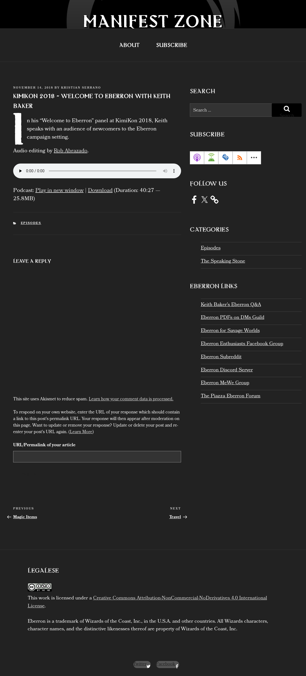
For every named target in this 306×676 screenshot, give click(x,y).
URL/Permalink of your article (44, 445)
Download (100, 191)
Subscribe (171, 45)
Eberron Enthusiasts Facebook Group (242, 344)
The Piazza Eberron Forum (231, 396)
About (129, 45)
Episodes (31, 223)
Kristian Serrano (81, 88)
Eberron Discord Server (227, 370)
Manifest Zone (153, 20)
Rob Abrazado (70, 151)
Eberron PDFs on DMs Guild (232, 318)
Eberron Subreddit (221, 357)
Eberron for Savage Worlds (230, 331)
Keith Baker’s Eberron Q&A (231, 305)
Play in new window (59, 191)
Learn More (81, 432)
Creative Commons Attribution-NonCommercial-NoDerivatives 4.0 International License (147, 602)
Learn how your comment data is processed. (131, 399)
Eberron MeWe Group (225, 383)
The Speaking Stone (223, 261)
